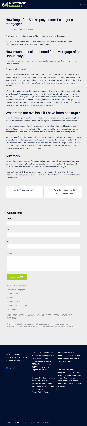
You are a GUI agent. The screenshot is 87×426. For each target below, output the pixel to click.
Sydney (46, 422)
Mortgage (30, 29)
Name (10, 218)
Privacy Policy (37, 392)
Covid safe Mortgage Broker (24, 190)
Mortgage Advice (13, 301)
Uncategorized (12, 309)
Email (9, 230)
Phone (9, 242)
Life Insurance (12, 294)
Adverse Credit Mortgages (17, 286)
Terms (46, 392)
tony (9, 29)
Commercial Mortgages (16, 290)
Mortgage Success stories (17, 305)
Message (11, 253)
